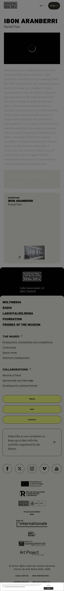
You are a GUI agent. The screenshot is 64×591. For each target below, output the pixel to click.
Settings (48, 585)
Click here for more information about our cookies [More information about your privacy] (15, 586)
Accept (48, 588)
